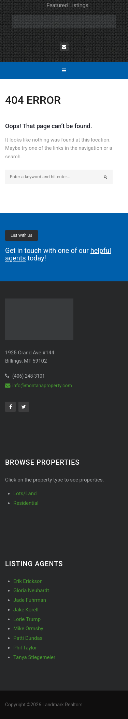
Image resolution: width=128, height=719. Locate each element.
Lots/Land (25, 493)
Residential (26, 503)
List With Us (21, 235)
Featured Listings (67, 5)
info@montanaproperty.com (38, 385)
